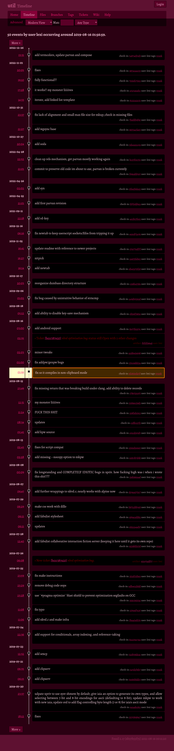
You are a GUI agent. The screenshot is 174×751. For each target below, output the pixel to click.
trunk (159, 56)
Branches (57, 15)
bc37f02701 (135, 159)
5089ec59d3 (135, 403)
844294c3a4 (135, 639)
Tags (71, 15)
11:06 (21, 619)
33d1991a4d (135, 477)
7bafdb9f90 (135, 120)
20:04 (20, 144)
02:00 (20, 362)
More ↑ (16, 43)
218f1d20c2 (135, 413)
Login (160, 4)
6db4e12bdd (135, 586)
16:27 (21, 258)
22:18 (21, 218)
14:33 (21, 100)
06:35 (20, 669)
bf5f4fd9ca (135, 204)
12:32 (21, 654)
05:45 (20, 432)
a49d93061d (135, 299)
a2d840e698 (135, 353)
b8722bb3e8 (135, 507)
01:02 (20, 298)
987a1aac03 (135, 71)
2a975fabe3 (135, 259)
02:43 (20, 447)
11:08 (21, 609)
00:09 (20, 472)
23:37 (21, 115)
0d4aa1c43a (135, 145)
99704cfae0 (135, 129)
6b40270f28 (135, 269)
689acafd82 (135, 517)
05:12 (21, 313)
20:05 (20, 70)
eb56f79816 (135, 314)
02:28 (20, 457)
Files (43, 15)
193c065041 (135, 600)
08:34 (20, 422)
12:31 (21, 402)
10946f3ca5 (135, 610)
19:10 (21, 80)
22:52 (20, 159)
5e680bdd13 (135, 679)
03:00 (20, 328)
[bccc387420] (53, 338)
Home (14, 15)
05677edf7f (135, 249)
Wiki (96, 15)
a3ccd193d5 (135, 433)
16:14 (21, 268)
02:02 (20, 188)
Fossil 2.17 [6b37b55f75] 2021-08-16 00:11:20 (139, 739)
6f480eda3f (134, 373)
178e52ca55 (135, 393)
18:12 (21, 716)
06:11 (21, 516)
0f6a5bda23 (135, 189)
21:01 (21, 169)
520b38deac (135, 654)
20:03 (20, 283)
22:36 (21, 634)
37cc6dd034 (135, 363)
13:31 (21, 55)
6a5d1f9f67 (135, 669)
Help (108, 15)
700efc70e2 (135, 81)
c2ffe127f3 (136, 423)
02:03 (20, 352)
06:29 (20, 506)
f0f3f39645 (147, 343)
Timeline (29, 15)
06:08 (20, 560)
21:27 (21, 129)
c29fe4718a (135, 284)
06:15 (21, 679)
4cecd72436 (135, 234)
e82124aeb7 (135, 527)
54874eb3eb (135, 56)
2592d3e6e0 (135, 448)
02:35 (20, 338)
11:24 (21, 412)
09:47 (20, 491)
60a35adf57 (146, 561)
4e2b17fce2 (135, 219)
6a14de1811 (135, 707)
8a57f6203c (135, 329)
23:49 (21, 388)
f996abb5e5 (135, 174)
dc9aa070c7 (135, 492)
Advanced (16, 22)
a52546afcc (135, 90)
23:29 (21, 585)
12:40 (21, 541)
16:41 (21, 248)
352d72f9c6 (135, 576)
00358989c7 (135, 717)
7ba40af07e (135, 620)
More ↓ (16, 729)
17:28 (21, 90)
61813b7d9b (135, 458)
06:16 (21, 233)
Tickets (83, 15)
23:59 (21, 575)
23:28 (20, 595)
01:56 (21, 372)
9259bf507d (135, 546)
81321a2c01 (135, 100)
